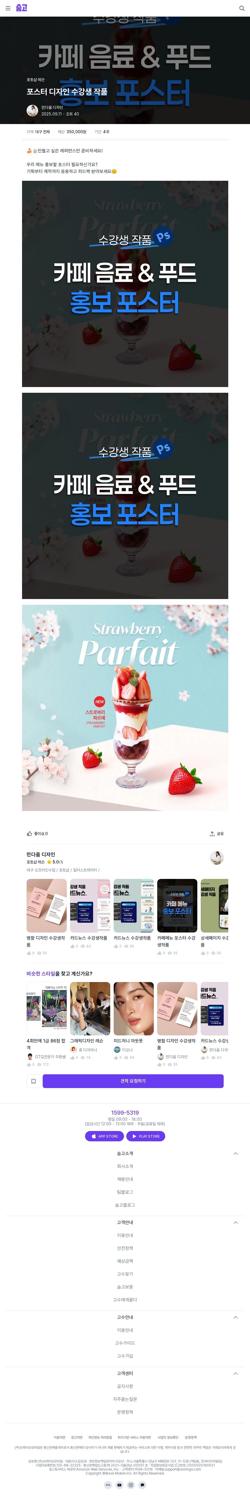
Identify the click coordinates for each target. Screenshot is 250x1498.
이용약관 (59, 1438)
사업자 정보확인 (168, 1438)
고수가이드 (125, 1343)
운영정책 (125, 1412)
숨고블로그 (125, 1205)
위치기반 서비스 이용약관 (134, 1438)
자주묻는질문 (125, 1399)
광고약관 (76, 1438)
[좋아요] (37, 834)
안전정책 (125, 1248)
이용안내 (125, 1235)
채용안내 (125, 1179)
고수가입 (125, 1356)
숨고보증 (125, 1287)
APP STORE (104, 1136)
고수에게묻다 (125, 1300)
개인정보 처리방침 (100, 1438)
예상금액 (125, 1261)
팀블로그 (125, 1192)
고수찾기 (125, 1274)
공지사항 (125, 1386)
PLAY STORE (146, 1136)
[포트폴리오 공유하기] (216, 834)
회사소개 (125, 1166)
